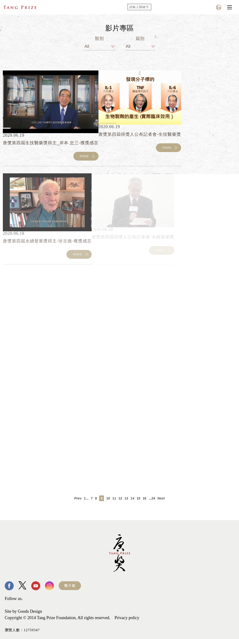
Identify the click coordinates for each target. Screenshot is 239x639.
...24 (152, 498)
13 (126, 498)
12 (120, 498)
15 (138, 498)
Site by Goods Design (23, 611)
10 (108, 498)
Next (161, 498)
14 (132, 498)
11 (114, 498)
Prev (77, 498)
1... (86, 498)
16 (144, 498)
